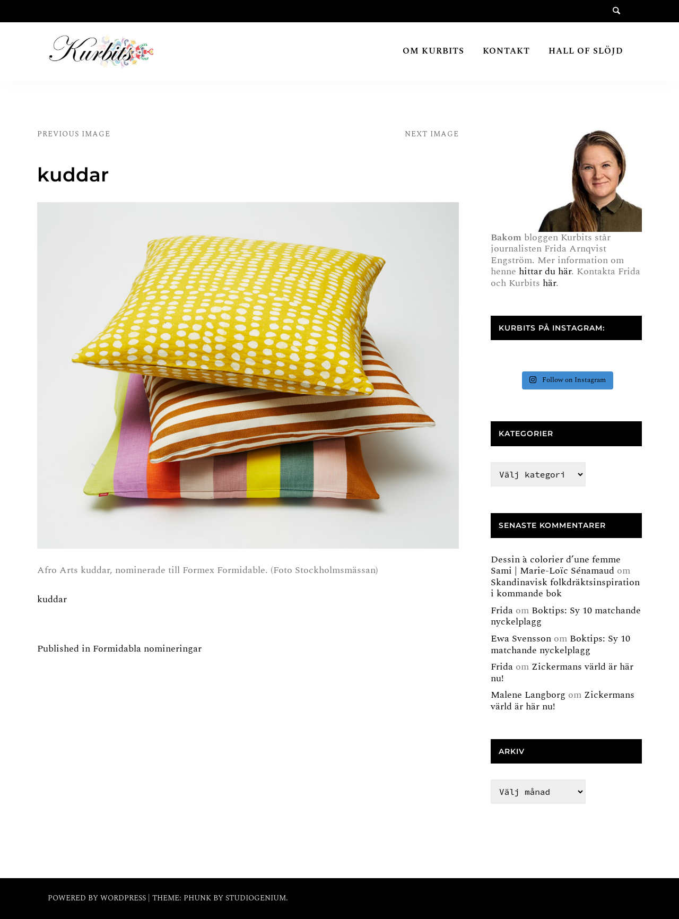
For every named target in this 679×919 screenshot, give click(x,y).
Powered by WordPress (98, 898)
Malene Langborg (528, 695)
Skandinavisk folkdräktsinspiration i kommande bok (565, 588)
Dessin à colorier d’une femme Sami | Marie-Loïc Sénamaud (556, 565)
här (549, 283)
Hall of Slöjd (586, 51)
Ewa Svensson (521, 638)
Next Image (432, 134)
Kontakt (506, 51)
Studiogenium (255, 898)
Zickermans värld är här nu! (562, 673)
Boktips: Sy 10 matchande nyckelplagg (566, 616)
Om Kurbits (433, 51)
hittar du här (545, 271)
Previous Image (73, 134)
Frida (502, 610)
